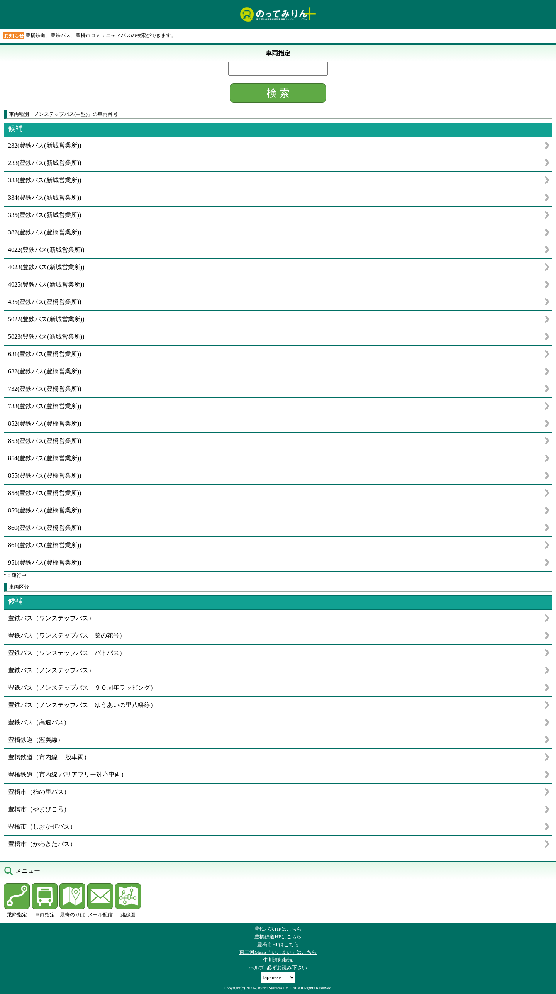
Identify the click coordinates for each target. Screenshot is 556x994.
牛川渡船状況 (278, 960)
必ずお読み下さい (287, 967)
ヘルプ (256, 967)
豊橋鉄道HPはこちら (277, 937)
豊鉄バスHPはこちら (277, 929)
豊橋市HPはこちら (278, 944)
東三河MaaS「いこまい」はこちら (278, 952)
